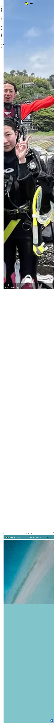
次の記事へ (49, 537)
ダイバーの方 (1, 44)
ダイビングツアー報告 (27, 537)
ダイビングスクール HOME (14, 537)
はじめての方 (1, 36)
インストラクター (1, 26)
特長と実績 (1, 9)
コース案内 (1, 17)
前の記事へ (8, 537)
